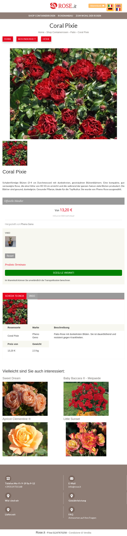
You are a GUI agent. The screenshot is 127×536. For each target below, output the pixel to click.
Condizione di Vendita (80, 532)
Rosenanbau (65, 15)
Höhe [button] (46, 39)
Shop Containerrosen (41, 15)
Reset (10, 255)
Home (41, 32)
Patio (73, 32)
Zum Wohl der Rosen (88, 15)
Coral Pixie (83, 32)
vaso (32, 296)
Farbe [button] (7, 39)
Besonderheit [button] (27, 39)
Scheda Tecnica (14, 296)
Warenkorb (97, 5)
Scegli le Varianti (63, 272)
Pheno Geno (27, 224)
